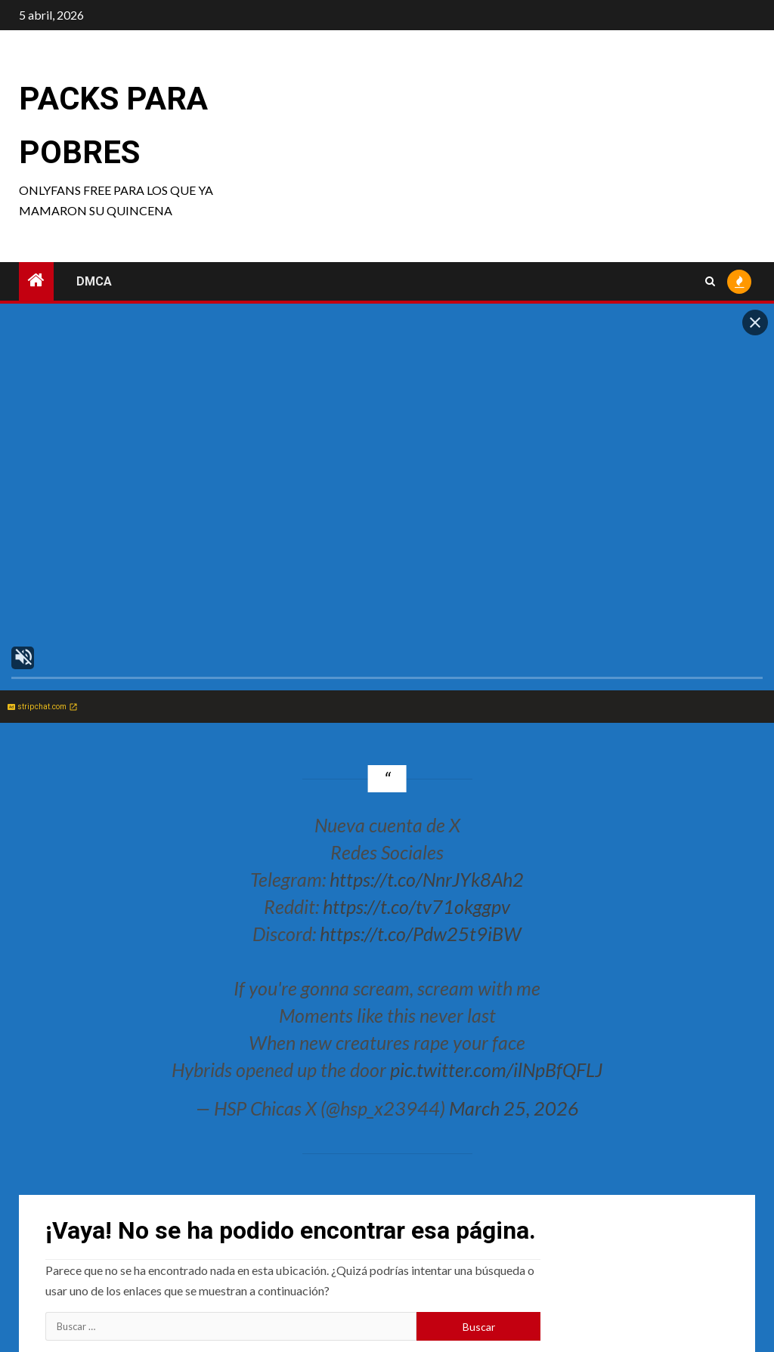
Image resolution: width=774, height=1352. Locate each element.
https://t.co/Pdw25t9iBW (421, 933)
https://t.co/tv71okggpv (416, 906)
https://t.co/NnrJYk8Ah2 (427, 879)
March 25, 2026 (514, 1108)
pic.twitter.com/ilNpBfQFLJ (496, 1069)
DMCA (94, 281)
